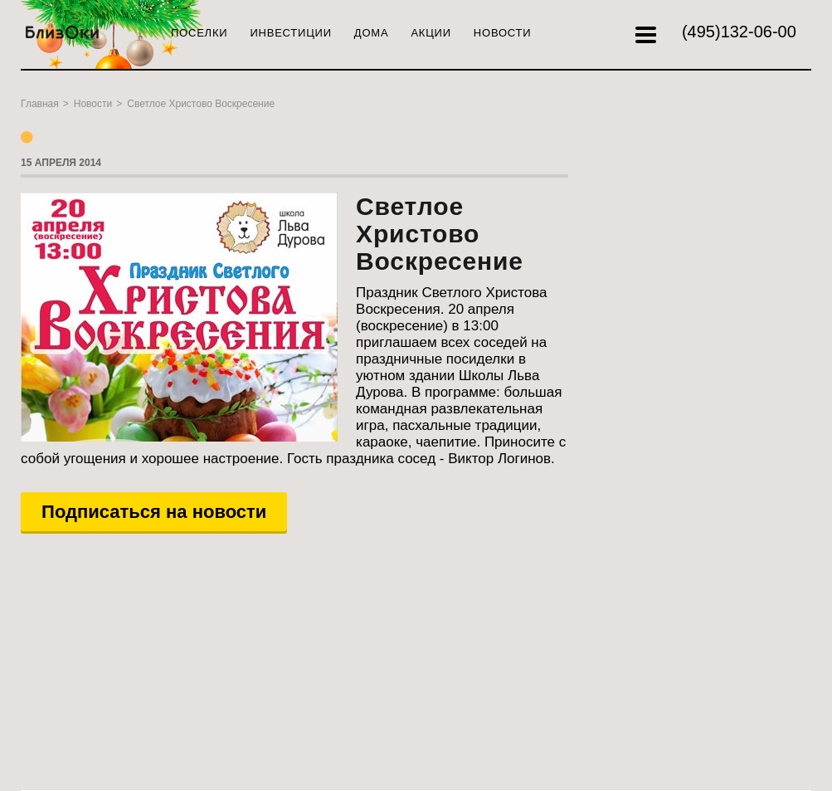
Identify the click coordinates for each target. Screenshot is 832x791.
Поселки (199, 33)
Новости (503, 33)
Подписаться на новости (153, 511)
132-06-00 (739, 31)
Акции (430, 33)
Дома (371, 33)
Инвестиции (290, 33)
